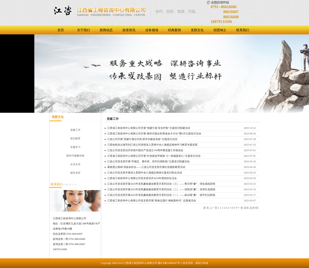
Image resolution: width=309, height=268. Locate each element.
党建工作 (75, 129)
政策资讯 (129, 30)
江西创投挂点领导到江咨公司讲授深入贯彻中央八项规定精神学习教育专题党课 (152, 144)
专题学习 (75, 147)
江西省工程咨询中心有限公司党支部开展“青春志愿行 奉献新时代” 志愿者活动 (151, 200)
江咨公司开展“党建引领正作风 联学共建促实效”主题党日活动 (142, 139)
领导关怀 (75, 172)
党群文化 (197, 30)
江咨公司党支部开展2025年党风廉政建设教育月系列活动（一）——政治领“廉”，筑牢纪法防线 (161, 194)
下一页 (239, 207)
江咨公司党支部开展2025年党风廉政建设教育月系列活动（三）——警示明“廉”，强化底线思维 (161, 183)
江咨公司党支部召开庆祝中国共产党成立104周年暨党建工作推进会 (145, 150)
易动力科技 (201, 263)
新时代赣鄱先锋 (75, 155)
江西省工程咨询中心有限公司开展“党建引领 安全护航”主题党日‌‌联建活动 (148, 127)
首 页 (206, 207)
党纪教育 (75, 138)
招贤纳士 (220, 30)
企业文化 (75, 164)
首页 (61, 30)
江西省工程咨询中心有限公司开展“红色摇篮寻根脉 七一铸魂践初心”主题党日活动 (153, 155)
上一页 (213, 207)
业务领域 (151, 30)
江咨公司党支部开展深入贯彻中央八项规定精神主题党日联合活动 (144, 172)
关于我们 (83, 30)
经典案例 (174, 30)
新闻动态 (106, 30)
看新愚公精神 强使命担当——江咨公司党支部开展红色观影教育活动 (146, 167)
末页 (246, 207)
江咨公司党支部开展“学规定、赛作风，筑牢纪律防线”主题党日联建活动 (148, 161)
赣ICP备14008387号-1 (170, 263)
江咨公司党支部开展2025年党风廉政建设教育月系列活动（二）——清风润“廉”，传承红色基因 (161, 189)
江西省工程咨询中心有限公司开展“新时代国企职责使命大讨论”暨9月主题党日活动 (154, 133)
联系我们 (242, 30)
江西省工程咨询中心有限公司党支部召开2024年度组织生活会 (142, 178)
